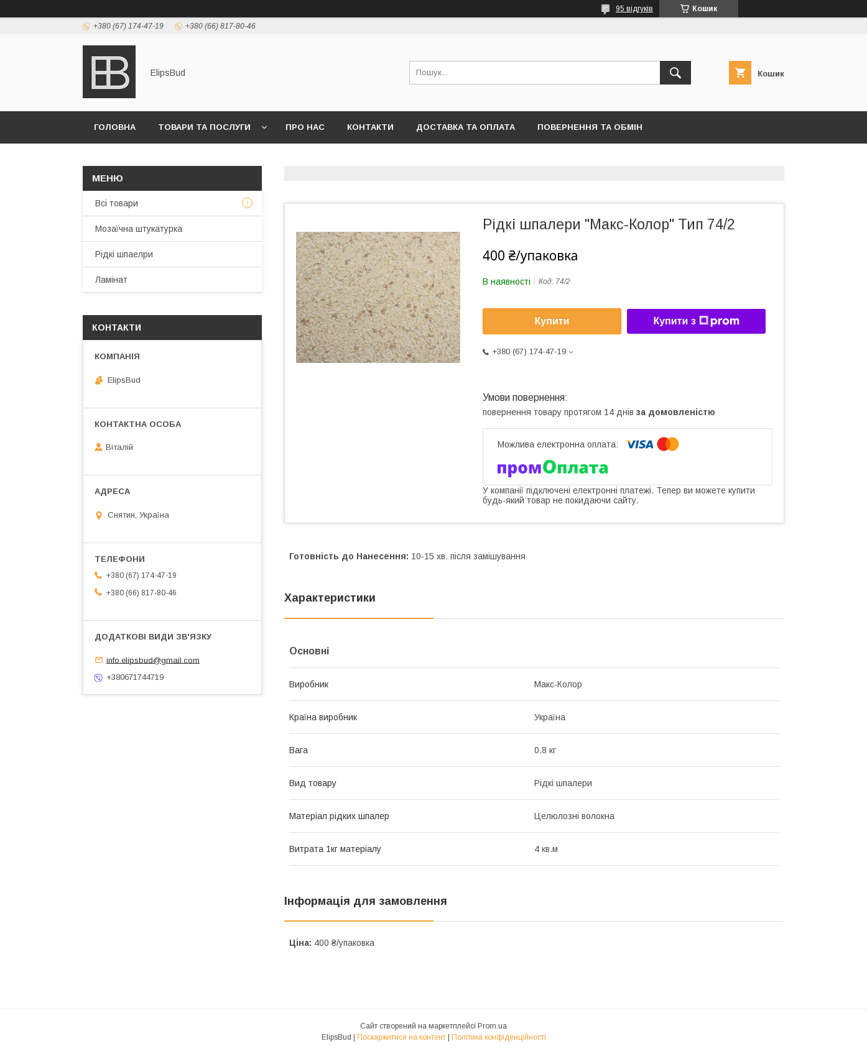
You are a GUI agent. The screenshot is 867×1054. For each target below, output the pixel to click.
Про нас (305, 127)
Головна (115, 127)
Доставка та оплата (465, 127)
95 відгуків (634, 8)
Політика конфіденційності (499, 1037)
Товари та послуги (204, 127)
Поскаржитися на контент (401, 1037)
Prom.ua (492, 1026)
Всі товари (116, 203)
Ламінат (111, 280)
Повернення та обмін (589, 127)
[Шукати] (675, 73)
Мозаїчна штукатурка (138, 229)
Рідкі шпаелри (124, 254)
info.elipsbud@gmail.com (153, 659)
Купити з (696, 321)
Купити (552, 321)
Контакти (370, 127)
